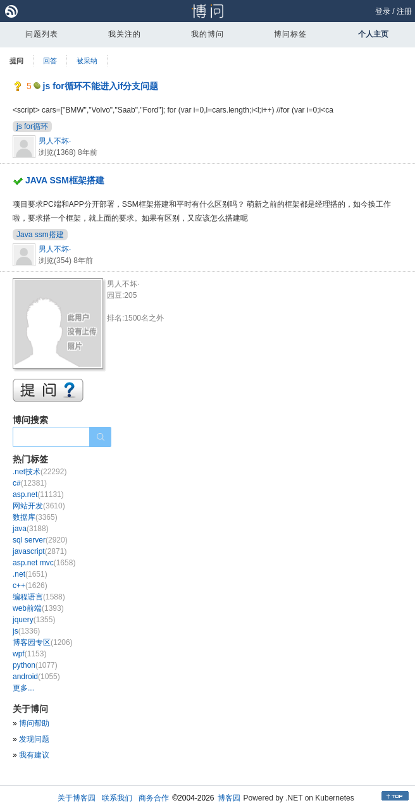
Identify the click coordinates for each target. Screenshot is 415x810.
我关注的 (124, 34)
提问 (16, 60)
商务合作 (154, 798)
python (35, 665)
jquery (34, 619)
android (36, 676)
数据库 (35, 517)
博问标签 (290, 34)
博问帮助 (34, 723)
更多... (23, 688)
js (26, 631)
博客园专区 (43, 642)
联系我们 (117, 798)
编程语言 (39, 596)
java (31, 528)
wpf (29, 653)
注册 (404, 11)
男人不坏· (55, 141)
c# (30, 483)
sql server (40, 540)
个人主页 (373, 34)
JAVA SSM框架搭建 (64, 180)
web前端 (38, 608)
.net (30, 574)
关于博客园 (77, 798)
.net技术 (39, 471)
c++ (30, 585)
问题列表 (41, 34)
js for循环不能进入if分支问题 (101, 86)
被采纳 (87, 60)
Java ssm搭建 (40, 234)
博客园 (229, 798)
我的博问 (207, 34)
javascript (39, 551)
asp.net (38, 494)
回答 (50, 60)
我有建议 (34, 755)
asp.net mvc (44, 562)
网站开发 (39, 505)
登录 (382, 11)
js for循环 (32, 126)
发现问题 (34, 739)
